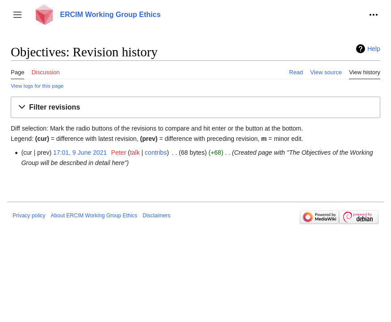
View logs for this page (37, 86)
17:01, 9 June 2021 (80, 152)
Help (373, 48)
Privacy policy (29, 215)
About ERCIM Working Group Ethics (94, 215)
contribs (156, 152)
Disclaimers (157, 215)
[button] (17, 14)
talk (135, 152)
